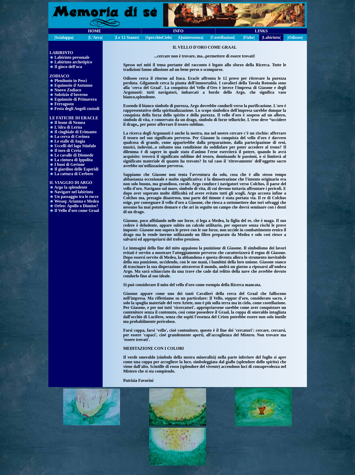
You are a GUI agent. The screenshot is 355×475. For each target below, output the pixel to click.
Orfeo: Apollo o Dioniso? (76, 206)
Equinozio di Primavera (76, 99)
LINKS (261, 31)
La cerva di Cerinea (72, 136)
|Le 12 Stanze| (127, 37)
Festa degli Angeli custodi (77, 108)
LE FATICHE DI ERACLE (74, 118)
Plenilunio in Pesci (71, 80)
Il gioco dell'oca (68, 66)
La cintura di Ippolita (74, 160)
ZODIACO (59, 76)
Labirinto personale (72, 57)
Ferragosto (64, 104)
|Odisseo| (295, 37)
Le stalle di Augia (70, 141)
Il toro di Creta (68, 150)
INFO (178, 31)
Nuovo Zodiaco (68, 90)
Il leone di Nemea (70, 122)
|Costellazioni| (222, 37)
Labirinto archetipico (73, 62)
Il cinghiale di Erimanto (76, 132)
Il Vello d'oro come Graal (77, 210)
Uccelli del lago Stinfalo (75, 146)
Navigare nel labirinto (74, 192)
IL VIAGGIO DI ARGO (71, 182)
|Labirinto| (271, 37)
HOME (94, 31)
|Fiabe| (249, 37)
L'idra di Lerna (68, 127)
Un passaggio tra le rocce (77, 196)
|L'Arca (95, 37)
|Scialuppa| (64, 37)
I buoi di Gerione (70, 164)
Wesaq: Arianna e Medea (76, 201)
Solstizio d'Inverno (71, 94)
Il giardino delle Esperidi (74, 169)
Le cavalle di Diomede (74, 155)
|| (159, 37)
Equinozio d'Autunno (74, 85)
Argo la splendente (68, 187)
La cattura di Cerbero (71, 174)
